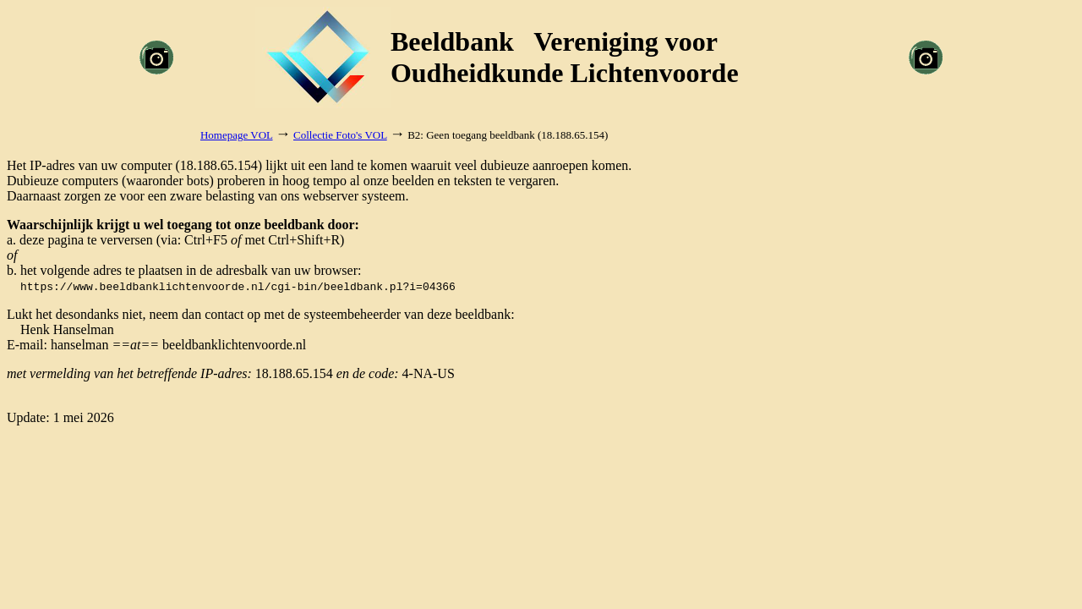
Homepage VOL (236, 135)
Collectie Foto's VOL (340, 135)
